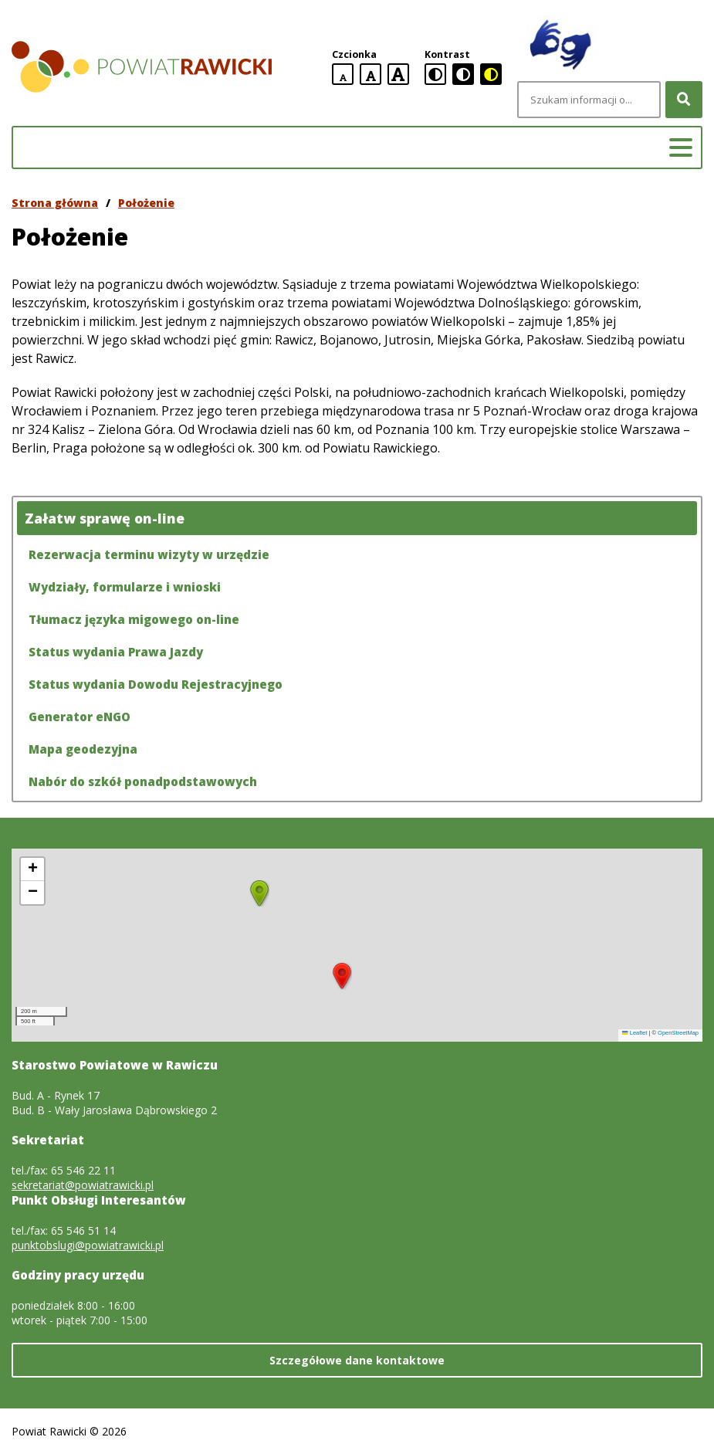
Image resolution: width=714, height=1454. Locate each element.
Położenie (146, 202)
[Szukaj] (683, 99)
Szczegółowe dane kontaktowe (357, 1360)
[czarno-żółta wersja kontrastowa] (491, 74)
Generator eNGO (79, 716)
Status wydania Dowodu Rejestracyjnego (156, 684)
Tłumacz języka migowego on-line (134, 619)
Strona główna (55, 202)
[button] (342, 976)
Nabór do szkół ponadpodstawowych (143, 781)
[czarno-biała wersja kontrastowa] (463, 74)
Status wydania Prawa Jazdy (116, 651)
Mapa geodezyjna (83, 749)
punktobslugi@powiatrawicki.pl (88, 1245)
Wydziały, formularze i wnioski (125, 587)
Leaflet (634, 1032)
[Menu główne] (680, 147)
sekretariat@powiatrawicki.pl (83, 1185)
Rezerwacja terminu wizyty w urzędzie (149, 554)
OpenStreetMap (678, 1032)
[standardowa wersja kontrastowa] (435, 74)
